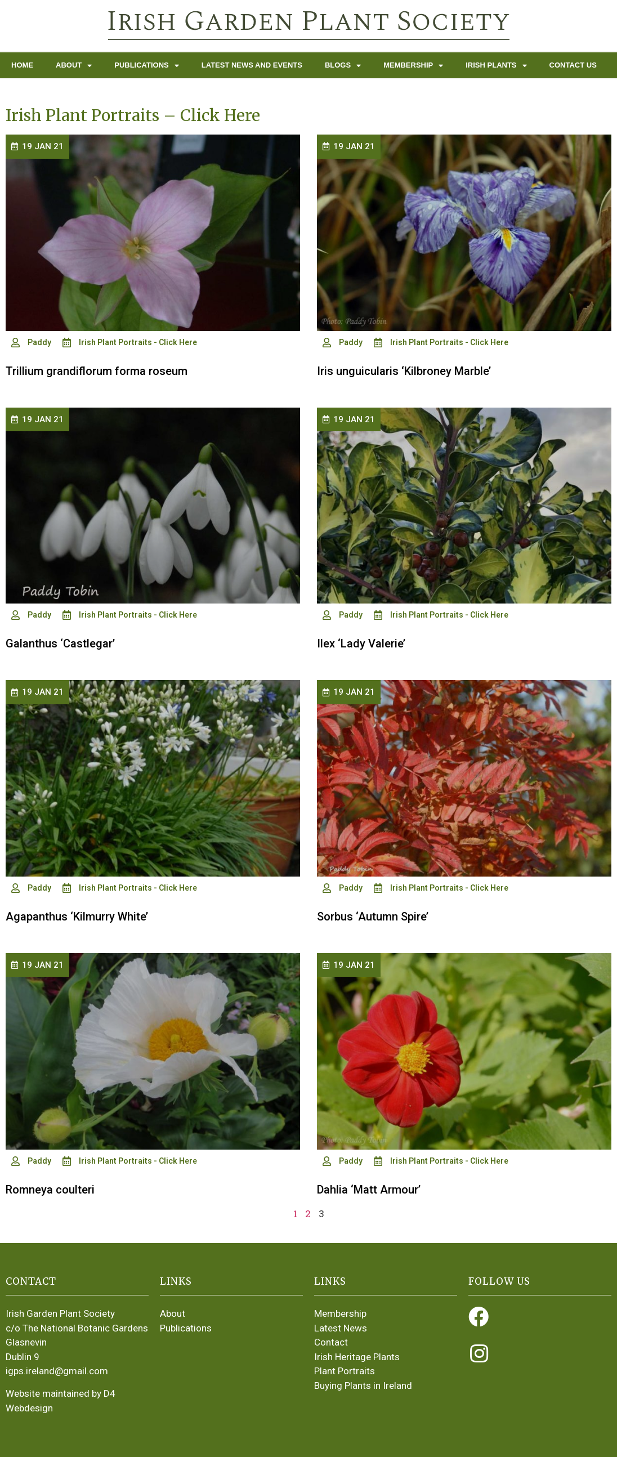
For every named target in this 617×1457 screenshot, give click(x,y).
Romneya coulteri (50, 1189)
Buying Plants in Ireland (363, 1385)
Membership (413, 65)
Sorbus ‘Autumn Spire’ (372, 916)
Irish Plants (496, 65)
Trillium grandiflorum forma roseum (96, 371)
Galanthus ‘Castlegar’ (60, 643)
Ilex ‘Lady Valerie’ (361, 643)
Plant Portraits (344, 1370)
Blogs (343, 65)
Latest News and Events (252, 65)
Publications (146, 65)
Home (22, 65)
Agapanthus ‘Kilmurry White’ (77, 916)
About (74, 65)
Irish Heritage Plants (357, 1356)
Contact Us (573, 65)
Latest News (340, 1328)
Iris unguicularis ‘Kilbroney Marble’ (404, 371)
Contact (331, 1342)
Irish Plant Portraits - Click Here (138, 342)
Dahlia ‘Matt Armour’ (369, 1189)
